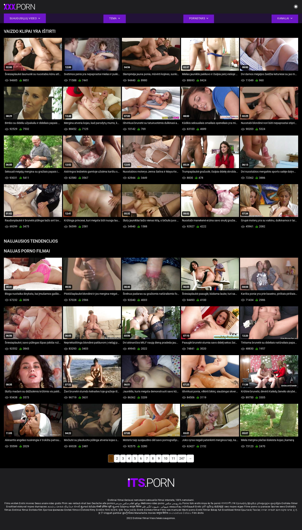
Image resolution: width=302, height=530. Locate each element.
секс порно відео (234, 506)
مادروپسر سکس (173, 503)
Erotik (140, 510)
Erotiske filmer (152, 510)
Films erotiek (11, 503)
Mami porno (188, 510)
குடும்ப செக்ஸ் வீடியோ (60, 506)
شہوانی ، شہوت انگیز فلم (155, 506)
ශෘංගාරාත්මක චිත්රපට (180, 513)
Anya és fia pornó (211, 503)
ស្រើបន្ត (210, 506)
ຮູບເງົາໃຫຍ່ (128, 513)
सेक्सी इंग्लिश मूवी (104, 506)
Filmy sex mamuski (170, 510)
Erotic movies (26, 503)
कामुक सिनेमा (136, 506)
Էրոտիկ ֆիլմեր (246, 503)
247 (182, 458)
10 (165, 458)
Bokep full (216, 510)
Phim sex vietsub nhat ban (76, 503)
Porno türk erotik (191, 503)
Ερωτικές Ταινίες (251, 510)
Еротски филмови (53, 510)
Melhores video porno (152, 503)
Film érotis (198, 513)
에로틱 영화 (117, 510)
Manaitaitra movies (145, 513)
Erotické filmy (88, 510)
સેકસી (77, 506)
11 (173, 458)
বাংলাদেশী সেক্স (228, 503)
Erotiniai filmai (20, 510)
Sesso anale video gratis (48, 503)
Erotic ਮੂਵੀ (201, 506)
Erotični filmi (103, 510)
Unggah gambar (113, 513)
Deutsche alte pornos (103, 503)
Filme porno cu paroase (257, 506)
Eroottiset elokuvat (16, 506)
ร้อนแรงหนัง (130, 510)
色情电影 (219, 506)
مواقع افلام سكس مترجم (127, 503)
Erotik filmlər (203, 510)
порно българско (37, 506)
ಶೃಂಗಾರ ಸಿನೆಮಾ (88, 506)
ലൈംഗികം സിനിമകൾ (182, 506)
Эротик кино (278, 506)
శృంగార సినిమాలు (121, 506)
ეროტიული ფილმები (269, 503)
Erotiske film (36, 510)
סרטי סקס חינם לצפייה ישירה (276, 510)
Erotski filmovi (72, 510)
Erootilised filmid (231, 510)
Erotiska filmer (290, 503)
